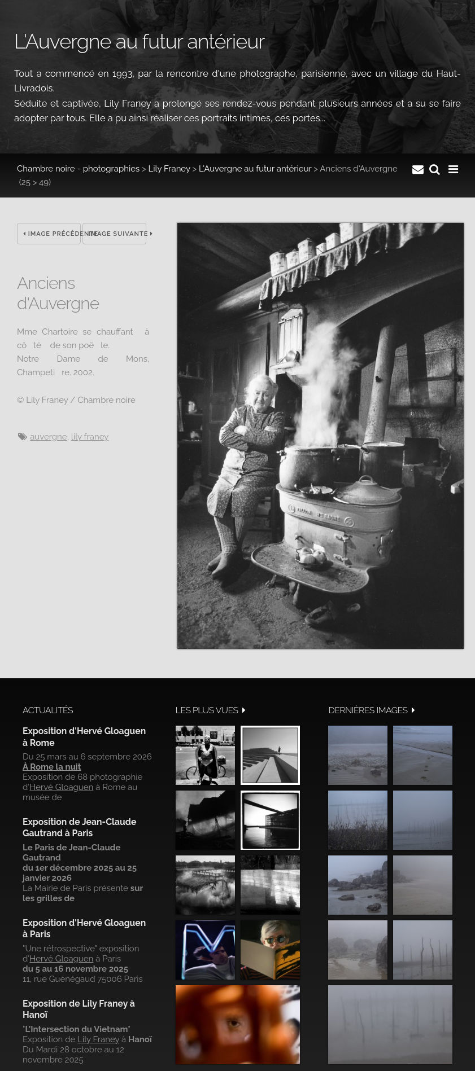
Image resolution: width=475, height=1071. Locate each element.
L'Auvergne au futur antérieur (255, 169)
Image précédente (51, 234)
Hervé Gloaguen (61, 787)
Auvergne (48, 437)
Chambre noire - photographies (78, 169)
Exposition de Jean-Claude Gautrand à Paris (79, 828)
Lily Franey (169, 169)
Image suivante (117, 234)
